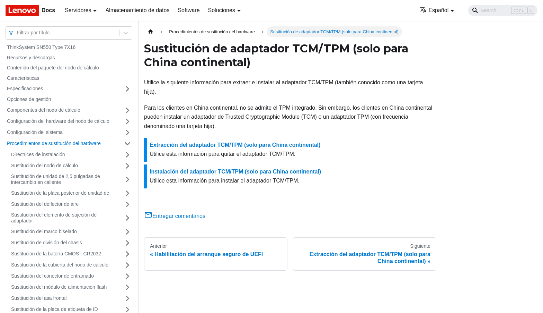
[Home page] (150, 31)
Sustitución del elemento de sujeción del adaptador (54, 218)
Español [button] (434, 10)
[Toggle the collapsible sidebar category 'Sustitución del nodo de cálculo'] (127, 165)
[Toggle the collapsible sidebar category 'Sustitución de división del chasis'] (127, 242)
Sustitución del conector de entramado (52, 276)
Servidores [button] (78, 10)
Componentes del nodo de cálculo (43, 110)
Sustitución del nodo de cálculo (44, 165)
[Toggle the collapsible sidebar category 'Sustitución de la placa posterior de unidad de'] (127, 193)
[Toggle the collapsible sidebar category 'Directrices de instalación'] (127, 154)
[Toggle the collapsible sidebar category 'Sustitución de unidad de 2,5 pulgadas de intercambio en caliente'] (127, 179)
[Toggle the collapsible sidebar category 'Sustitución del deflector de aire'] (127, 204)
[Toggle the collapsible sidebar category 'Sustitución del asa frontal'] (127, 298)
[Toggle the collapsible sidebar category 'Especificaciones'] (127, 88)
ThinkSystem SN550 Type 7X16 (41, 47)
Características (23, 78)
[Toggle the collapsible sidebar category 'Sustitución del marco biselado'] (127, 231)
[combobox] (17, 33)
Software (188, 10)
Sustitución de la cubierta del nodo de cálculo (59, 265)
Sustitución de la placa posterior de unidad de (60, 193)
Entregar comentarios (174, 216)
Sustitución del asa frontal (38, 298)
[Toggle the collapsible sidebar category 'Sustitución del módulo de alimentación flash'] (127, 287)
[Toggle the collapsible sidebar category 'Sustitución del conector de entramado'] (127, 276)
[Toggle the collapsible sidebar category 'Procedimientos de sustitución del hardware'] (127, 143)
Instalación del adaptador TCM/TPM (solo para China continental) (235, 172)
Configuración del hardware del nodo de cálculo (58, 121)
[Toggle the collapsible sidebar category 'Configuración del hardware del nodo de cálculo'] (127, 121)
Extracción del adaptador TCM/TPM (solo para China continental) (235, 145)
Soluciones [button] (221, 10)
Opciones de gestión (29, 99)
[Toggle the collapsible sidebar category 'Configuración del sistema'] (127, 132)
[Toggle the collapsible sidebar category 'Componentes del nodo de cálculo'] (127, 110)
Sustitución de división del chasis (46, 242)
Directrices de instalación (38, 154)
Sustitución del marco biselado (44, 231)
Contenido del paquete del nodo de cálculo (53, 67)
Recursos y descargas (31, 57)
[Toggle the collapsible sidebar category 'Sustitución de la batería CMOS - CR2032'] (127, 254)
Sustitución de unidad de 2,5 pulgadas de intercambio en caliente (55, 179)
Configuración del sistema (35, 132)
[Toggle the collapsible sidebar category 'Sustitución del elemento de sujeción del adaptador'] (127, 218)
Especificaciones (25, 88)
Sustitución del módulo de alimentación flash (59, 287)
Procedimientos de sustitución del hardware (54, 143)
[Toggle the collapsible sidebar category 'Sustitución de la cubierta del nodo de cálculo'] (127, 265)
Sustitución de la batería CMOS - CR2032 (56, 253)
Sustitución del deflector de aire (45, 204)
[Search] (502, 10)
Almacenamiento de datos (137, 10)
